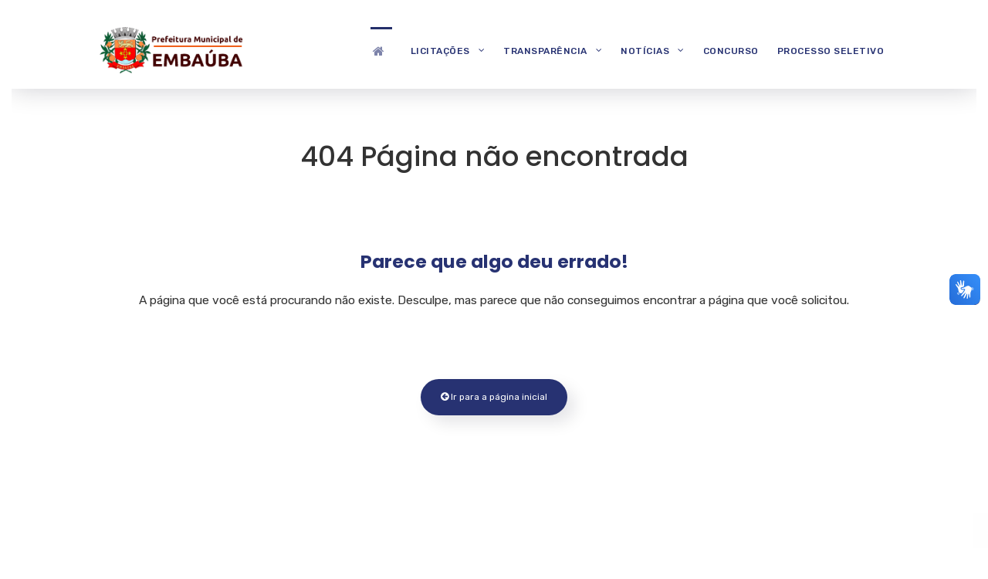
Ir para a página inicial (494, 396)
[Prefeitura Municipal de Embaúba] (169, 48)
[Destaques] (380, 50)
